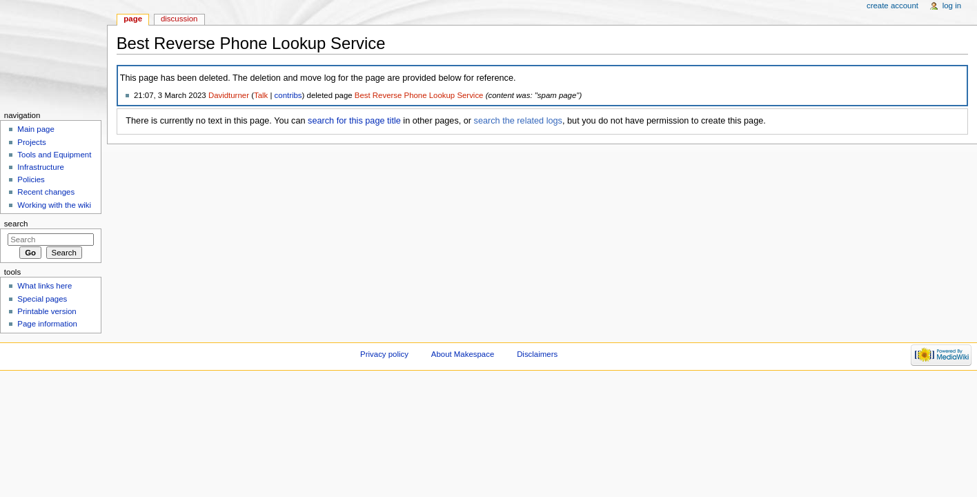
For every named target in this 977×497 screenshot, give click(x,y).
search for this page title (354, 121)
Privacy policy (384, 354)
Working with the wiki (54, 205)
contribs (288, 95)
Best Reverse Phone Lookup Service (419, 95)
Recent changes (46, 192)
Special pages (42, 299)
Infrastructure (40, 167)
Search (16, 224)
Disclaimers (537, 354)
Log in (952, 5)
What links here (44, 286)
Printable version (46, 311)
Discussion (179, 18)
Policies (30, 179)
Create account (892, 5)
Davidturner (228, 95)
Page (133, 18)
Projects (31, 142)
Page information (47, 324)
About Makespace (462, 354)
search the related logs (518, 121)
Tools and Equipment (54, 154)
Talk (261, 95)
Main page (36, 129)
